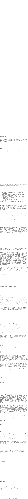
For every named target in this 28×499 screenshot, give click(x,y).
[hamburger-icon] (26, 2)
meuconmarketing (8, 2)
